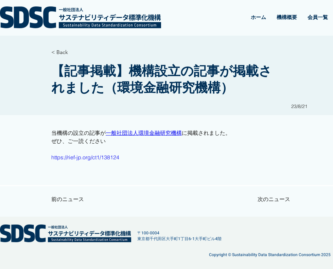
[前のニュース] (73, 199)
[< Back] (73, 52)
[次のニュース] (269, 199)
